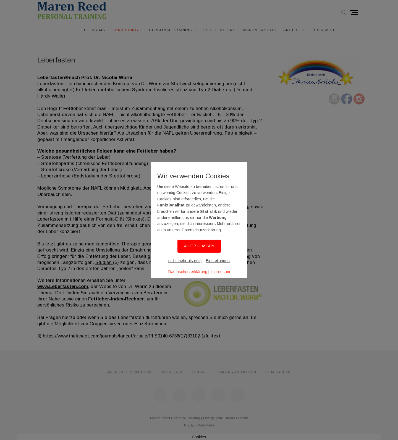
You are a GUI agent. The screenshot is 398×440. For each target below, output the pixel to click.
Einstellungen (218, 260)
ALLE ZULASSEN (199, 246)
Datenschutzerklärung (187, 271)
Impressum (220, 271)
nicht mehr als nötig (185, 260)
